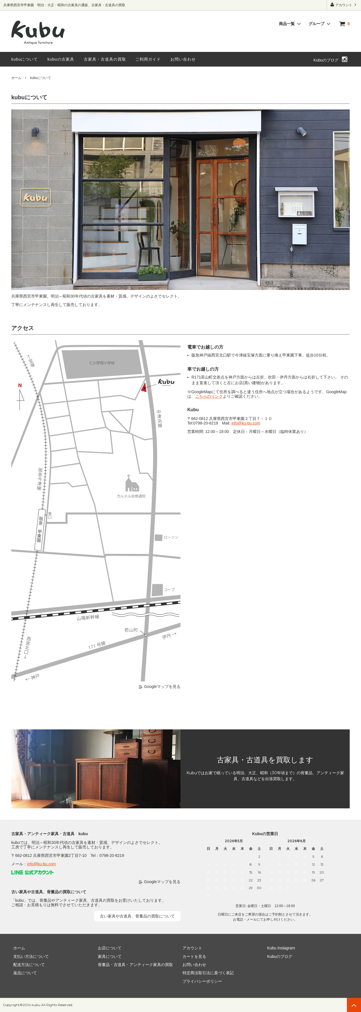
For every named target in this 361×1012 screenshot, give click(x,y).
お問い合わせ (183, 59)
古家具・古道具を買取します (265, 759)
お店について (108, 948)
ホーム (16, 78)
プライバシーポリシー (200, 981)
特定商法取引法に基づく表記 (206, 973)
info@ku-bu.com (245, 423)
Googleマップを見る (162, 686)
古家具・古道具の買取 (105, 59)
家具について (108, 956)
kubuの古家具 (60, 59)
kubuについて (24, 59)
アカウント (344, 4)
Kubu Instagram (279, 948)
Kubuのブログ (325, 60)
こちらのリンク (209, 396)
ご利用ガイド (148, 59)
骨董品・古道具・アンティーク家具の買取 (133, 964)
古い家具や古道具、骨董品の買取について (137, 916)
